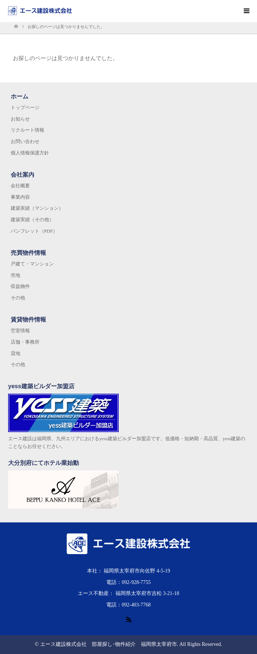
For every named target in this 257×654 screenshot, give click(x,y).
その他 (18, 297)
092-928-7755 (136, 582)
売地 (15, 275)
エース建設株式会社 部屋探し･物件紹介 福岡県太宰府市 (108, 644)
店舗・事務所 (25, 342)
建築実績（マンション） (37, 208)
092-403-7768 (136, 605)
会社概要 (20, 185)
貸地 (15, 353)
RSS (129, 619)
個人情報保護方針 (30, 153)
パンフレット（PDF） (34, 231)
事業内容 (20, 197)
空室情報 (20, 330)
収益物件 (20, 286)
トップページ (25, 107)
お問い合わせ (25, 141)
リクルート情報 (27, 130)
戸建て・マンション (32, 264)
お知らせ (20, 119)
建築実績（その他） (32, 219)
